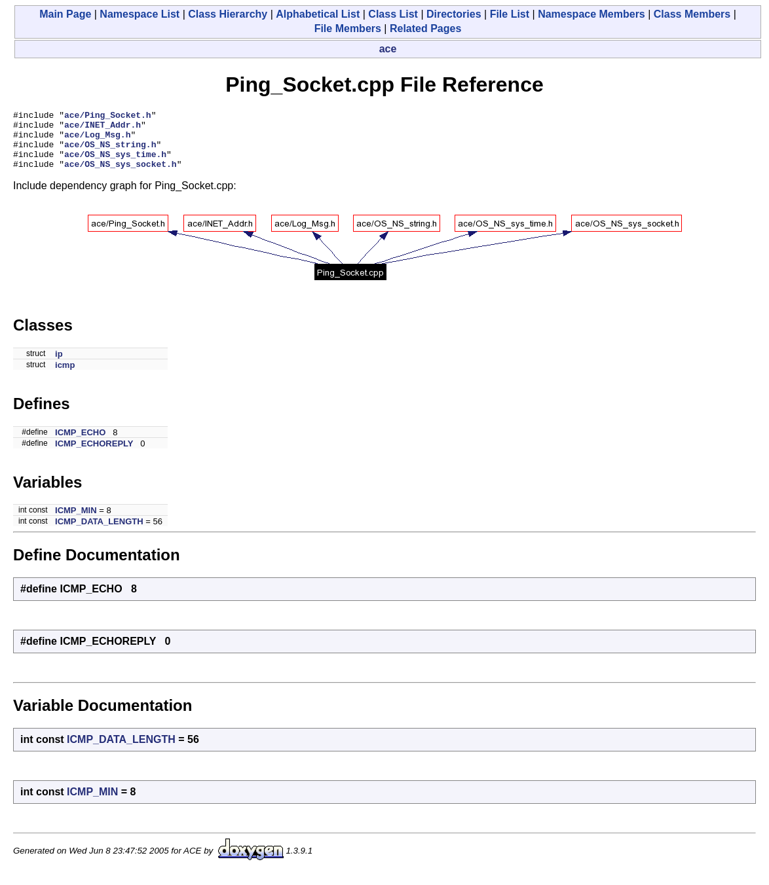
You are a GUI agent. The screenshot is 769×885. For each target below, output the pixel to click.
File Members (347, 28)
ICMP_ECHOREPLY (94, 455)
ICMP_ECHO (80, 444)
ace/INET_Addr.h (102, 128)
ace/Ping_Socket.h (107, 116)
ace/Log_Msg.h (97, 140)
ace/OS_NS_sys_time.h (115, 164)
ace (388, 48)
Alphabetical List (318, 14)
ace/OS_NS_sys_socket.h (120, 175)
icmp (65, 377)
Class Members (692, 14)
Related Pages (425, 28)
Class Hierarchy (227, 14)
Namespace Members (591, 14)
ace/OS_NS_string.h (110, 152)
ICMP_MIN (76, 522)
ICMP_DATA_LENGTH (99, 533)
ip (59, 365)
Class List (393, 14)
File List (509, 14)
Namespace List (139, 14)
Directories (453, 14)
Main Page (65, 14)
